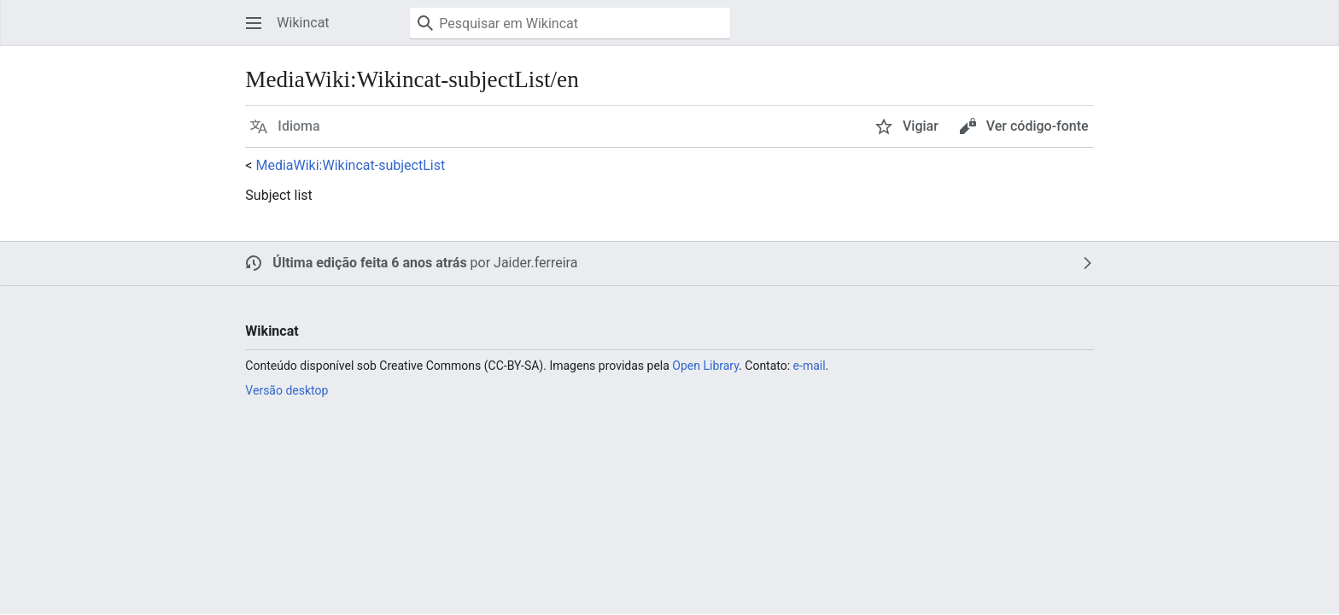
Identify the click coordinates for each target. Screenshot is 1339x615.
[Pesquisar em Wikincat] (570, 23)
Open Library (705, 365)
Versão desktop (286, 390)
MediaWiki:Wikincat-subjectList (350, 165)
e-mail (809, 365)
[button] (253, 23)
